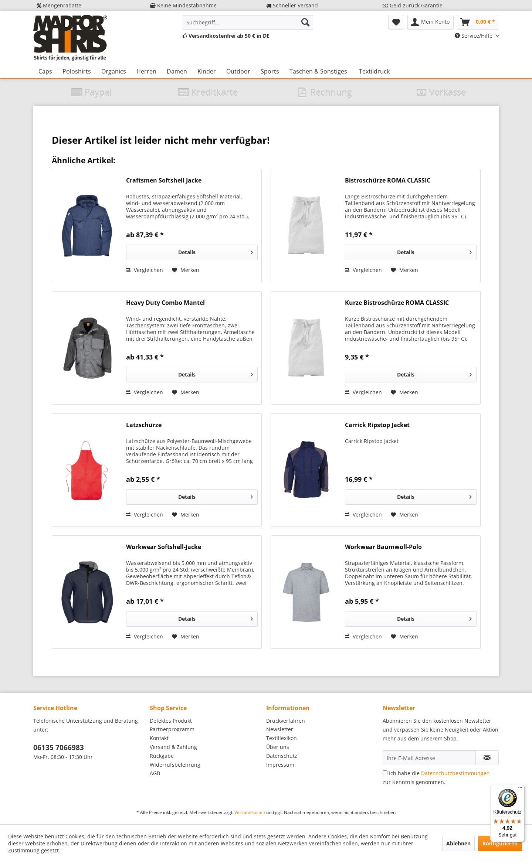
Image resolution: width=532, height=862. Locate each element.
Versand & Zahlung (173, 746)
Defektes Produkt (171, 720)
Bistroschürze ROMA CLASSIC (387, 180)
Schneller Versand (292, 5)
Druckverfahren (285, 720)
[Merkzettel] (396, 22)
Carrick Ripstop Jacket (377, 425)
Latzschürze (144, 425)
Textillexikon (281, 738)
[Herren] (146, 71)
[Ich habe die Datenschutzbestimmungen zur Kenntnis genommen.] (385, 772)
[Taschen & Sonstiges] (318, 71)
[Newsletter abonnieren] (487, 757)
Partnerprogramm (172, 729)
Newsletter (279, 729)
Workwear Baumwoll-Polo (383, 547)
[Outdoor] (238, 71)
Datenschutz (281, 755)
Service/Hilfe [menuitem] (474, 35)
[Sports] (269, 71)
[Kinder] (206, 71)
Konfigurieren (500, 843)
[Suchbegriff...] (248, 22)
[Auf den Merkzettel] (185, 270)
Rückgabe (162, 755)
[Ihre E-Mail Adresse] (429, 757)
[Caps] (45, 71)
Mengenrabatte (59, 5)
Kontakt (159, 738)
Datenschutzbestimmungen (455, 773)
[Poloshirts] (76, 71)
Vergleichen (144, 269)
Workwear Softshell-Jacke (163, 547)
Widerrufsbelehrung (175, 764)
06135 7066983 (58, 747)
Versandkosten (249, 812)
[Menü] (520, 789)
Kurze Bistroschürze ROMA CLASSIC (397, 303)
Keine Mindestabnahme (183, 5)
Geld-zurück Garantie (413, 5)
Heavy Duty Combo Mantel (165, 303)
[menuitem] (248, 22)
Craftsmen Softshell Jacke (163, 180)
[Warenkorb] (478, 22)
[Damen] (177, 71)
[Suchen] (305, 22)
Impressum (280, 764)
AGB (155, 773)
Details (215, 251)
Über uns (277, 746)
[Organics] (113, 71)
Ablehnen (458, 843)
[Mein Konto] (430, 22)
